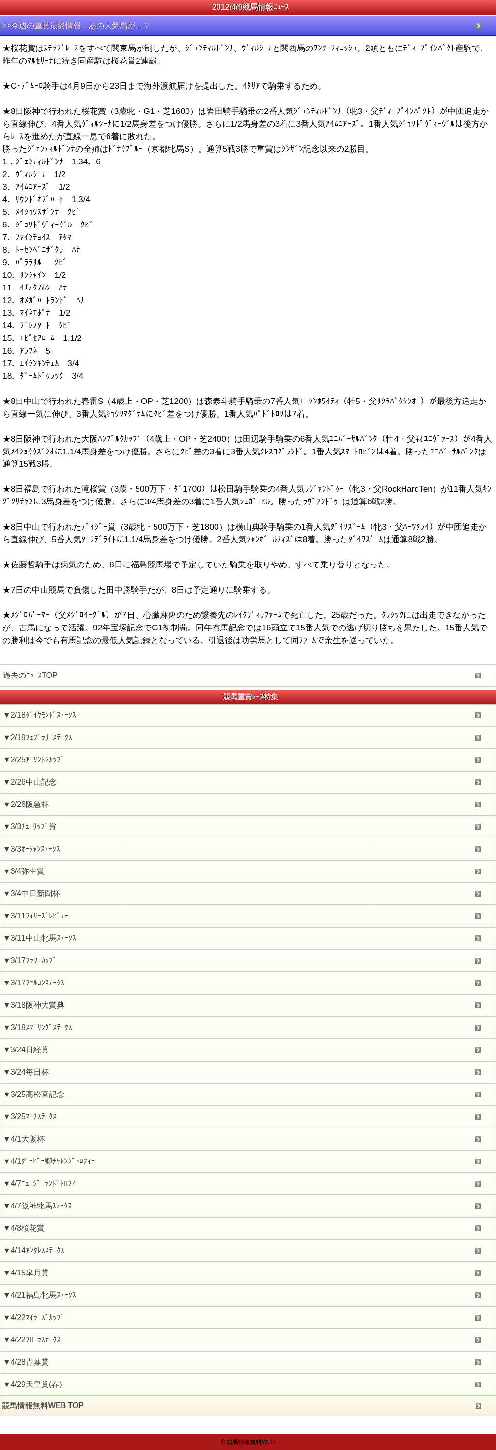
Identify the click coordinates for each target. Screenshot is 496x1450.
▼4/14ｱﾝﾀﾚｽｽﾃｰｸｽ (33, 1250)
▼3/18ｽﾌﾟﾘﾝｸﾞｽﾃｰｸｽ (37, 1027)
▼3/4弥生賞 (24, 871)
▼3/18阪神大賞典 (33, 1005)
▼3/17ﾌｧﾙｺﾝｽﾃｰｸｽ (33, 983)
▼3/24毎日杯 (26, 1072)
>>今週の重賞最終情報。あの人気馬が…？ (76, 25)
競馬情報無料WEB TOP (43, 1406)
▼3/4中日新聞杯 (31, 893)
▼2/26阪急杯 (26, 804)
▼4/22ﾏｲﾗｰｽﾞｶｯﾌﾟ (33, 1317)
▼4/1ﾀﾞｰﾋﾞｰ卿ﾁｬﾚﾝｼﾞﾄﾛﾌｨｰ (49, 1161)
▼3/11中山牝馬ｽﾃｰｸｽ (39, 938)
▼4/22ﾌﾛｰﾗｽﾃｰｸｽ (32, 1340)
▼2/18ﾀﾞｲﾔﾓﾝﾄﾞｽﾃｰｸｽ (39, 715)
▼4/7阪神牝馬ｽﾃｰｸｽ (37, 1206)
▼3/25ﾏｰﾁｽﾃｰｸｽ (30, 1116)
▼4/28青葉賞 (26, 1362)
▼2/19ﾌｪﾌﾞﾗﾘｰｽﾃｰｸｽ (37, 737)
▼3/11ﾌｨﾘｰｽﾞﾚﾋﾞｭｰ (35, 916)
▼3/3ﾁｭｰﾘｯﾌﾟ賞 (29, 826)
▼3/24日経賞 (26, 1050)
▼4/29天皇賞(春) (32, 1384)
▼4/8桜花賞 (24, 1228)
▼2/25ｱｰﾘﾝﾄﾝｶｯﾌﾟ (33, 760)
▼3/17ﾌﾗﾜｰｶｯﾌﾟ (30, 960)
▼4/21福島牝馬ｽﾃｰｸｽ (39, 1295)
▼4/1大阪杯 (24, 1139)
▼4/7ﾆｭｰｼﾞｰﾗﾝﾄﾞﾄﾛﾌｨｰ (41, 1183)
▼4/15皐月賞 (26, 1273)
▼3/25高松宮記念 (33, 1094)
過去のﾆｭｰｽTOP (30, 675)
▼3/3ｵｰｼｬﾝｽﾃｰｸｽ (31, 849)
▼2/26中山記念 (30, 782)
